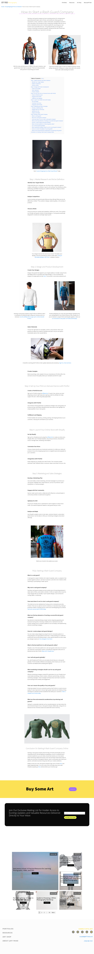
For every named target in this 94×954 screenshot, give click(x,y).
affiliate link (45, 393)
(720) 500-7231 (88, 941)
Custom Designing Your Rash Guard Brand (46, 171)
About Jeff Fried (87, 2)
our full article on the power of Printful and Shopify (64, 318)
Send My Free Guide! (70, 817)
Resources (71, 2)
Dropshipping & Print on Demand (13, 6)
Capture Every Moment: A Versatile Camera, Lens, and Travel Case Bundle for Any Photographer (70, 859)
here (61, 763)
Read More (35, 873)
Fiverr (44, 276)
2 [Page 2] (41, 912)
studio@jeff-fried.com (86, 936)
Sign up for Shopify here (48, 651)
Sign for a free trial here (65, 363)
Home (2, 6)
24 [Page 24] (49, 912)
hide (42, 78)
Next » (53, 912)
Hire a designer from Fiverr (45, 639)
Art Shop (79, 2)
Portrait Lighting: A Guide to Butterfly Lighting (23, 899)
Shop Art (72, 789)
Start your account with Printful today (37, 609)
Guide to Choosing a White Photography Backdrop (46, 899)
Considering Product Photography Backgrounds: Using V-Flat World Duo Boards (70, 898)
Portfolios (64, 2)
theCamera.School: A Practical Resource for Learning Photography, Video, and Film (32, 869)
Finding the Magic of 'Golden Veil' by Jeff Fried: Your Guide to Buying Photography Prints (70, 879)
